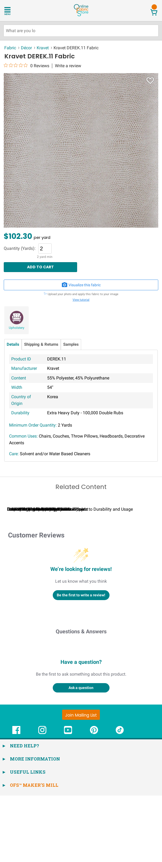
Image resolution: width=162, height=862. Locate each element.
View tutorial (81, 300)
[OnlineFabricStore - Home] (81, 16)
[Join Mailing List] (81, 781)
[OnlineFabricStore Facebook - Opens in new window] (16, 799)
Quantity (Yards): (20, 248)
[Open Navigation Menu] (14, 10)
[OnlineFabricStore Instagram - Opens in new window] (42, 799)
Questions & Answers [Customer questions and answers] (81, 698)
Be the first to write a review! (81, 661)
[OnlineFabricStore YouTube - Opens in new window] (68, 799)
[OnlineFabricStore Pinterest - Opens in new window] (94, 799)
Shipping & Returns (41, 344)
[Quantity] (45, 248)
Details (13, 344)
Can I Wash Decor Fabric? (96, 575)
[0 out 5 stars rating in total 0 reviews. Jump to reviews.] (26, 66)
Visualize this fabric (81, 285)
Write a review (68, 65)
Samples (71, 344)
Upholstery (16, 328)
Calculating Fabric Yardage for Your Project (47, 575)
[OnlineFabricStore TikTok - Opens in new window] (120, 799)
